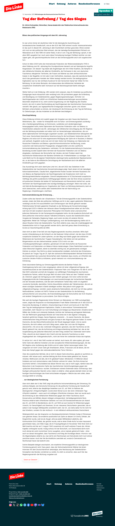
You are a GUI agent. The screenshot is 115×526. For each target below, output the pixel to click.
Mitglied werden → (103, 14)
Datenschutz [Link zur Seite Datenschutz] (100, 488)
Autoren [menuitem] (72, 4)
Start (49, 484)
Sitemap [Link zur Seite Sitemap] (99, 490)
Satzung (58, 484)
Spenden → (105, 10)
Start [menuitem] (52, 4)
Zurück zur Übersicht (30, 460)
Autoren (68, 484)
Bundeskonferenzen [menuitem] (89, 4)
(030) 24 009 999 (22, 492)
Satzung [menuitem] (61, 4)
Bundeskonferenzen (84, 484)
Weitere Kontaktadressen (16, 498)
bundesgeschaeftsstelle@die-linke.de (20, 496)
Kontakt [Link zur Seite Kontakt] (99, 484)
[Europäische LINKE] (79, 516)
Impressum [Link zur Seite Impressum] (100, 486)
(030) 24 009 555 (24, 494)
